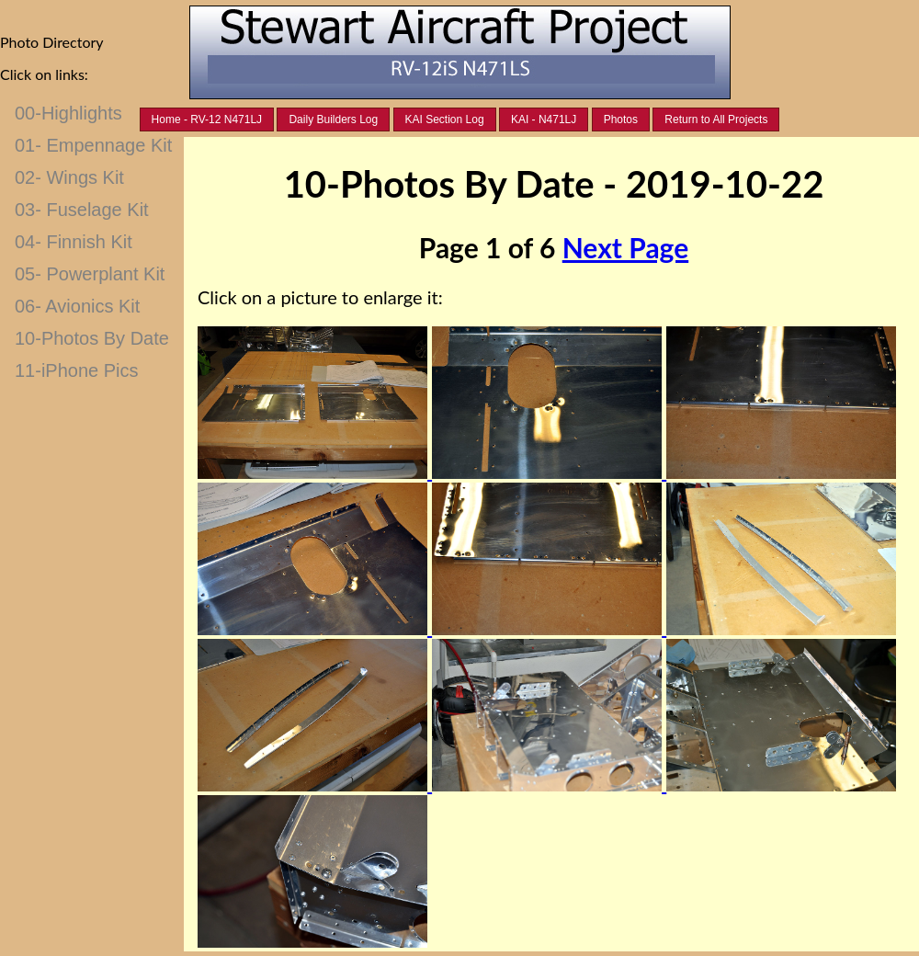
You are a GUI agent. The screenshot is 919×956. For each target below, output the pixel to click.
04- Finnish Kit (73, 242)
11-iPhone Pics (77, 370)
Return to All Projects (715, 119)
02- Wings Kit (69, 177)
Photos (621, 119)
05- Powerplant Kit (90, 274)
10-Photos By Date (92, 338)
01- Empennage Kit (93, 145)
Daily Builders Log (333, 119)
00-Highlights (68, 113)
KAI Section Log (444, 119)
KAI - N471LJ (543, 119)
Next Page (625, 247)
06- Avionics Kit (77, 306)
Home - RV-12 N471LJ (207, 119)
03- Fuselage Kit (82, 209)
